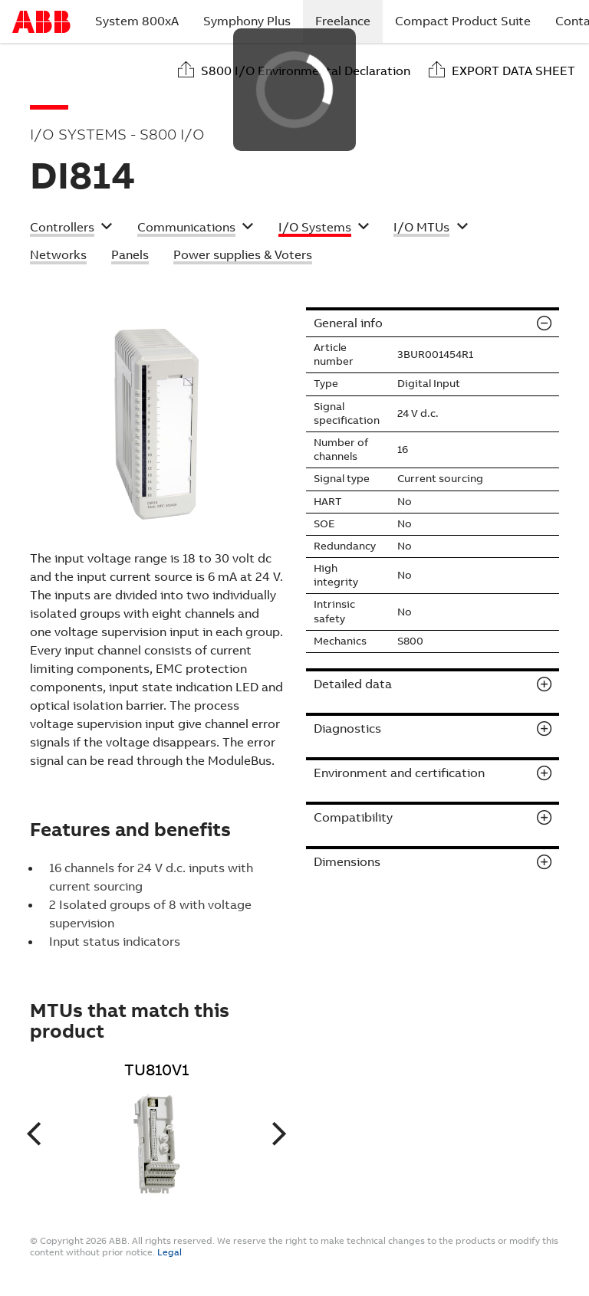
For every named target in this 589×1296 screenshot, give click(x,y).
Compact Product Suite (463, 21)
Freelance (349, 20)
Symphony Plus (247, 21)
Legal (169, 1252)
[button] (71, 229)
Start (41, 22)
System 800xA (137, 21)
